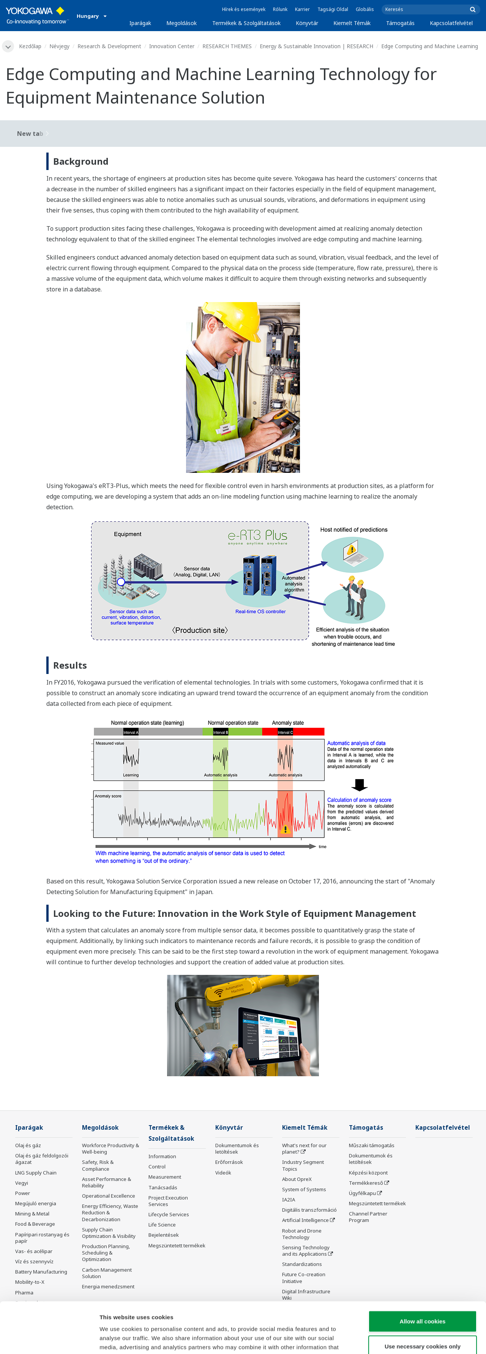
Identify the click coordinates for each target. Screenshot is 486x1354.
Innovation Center (171, 46)
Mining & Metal (32, 1213)
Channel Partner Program (368, 1216)
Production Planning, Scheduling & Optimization (106, 1253)
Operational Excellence (108, 1195)
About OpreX (297, 1179)
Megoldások (181, 23)
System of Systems (304, 1189)
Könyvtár (307, 23)
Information (162, 1156)
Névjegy (59, 46)
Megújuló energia (35, 1203)
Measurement (164, 1176)
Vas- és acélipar (33, 1251)
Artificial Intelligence (305, 1220)
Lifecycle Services (168, 1214)
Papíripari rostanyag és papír (42, 1237)
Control (157, 1166)
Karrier (302, 9)
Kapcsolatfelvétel (451, 23)
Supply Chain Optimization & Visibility (109, 1232)
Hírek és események (243, 9)
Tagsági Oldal (332, 9)
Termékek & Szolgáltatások (246, 23)
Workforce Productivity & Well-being (110, 1148)
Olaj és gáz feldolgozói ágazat (41, 1158)
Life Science (162, 1224)
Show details (398, 1339)
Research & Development (109, 46)
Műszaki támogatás (371, 1145)
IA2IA (288, 1199)
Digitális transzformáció (309, 1209)
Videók (223, 1172)
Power (22, 1193)
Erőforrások (229, 1162)
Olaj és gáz (28, 1145)
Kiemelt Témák (352, 23)
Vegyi (21, 1182)
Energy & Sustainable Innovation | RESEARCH (316, 46)
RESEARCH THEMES (227, 46)
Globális (365, 9)
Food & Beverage (35, 1223)
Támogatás (400, 23)
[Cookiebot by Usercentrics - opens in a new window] (49, 1339)
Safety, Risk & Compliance (98, 1165)
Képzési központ (368, 1172)
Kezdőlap (30, 46)
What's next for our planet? (304, 1148)
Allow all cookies (423, 1273)
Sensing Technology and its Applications (306, 1250)
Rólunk (280, 9)
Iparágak (140, 23)
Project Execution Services (168, 1201)
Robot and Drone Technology (302, 1234)
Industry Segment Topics (303, 1165)
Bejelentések (163, 1234)
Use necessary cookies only (423, 1298)
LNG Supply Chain (36, 1172)
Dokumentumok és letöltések (237, 1148)
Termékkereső (366, 1182)
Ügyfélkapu (362, 1193)
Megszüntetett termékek (176, 1245)
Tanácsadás (162, 1187)
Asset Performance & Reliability (106, 1182)
